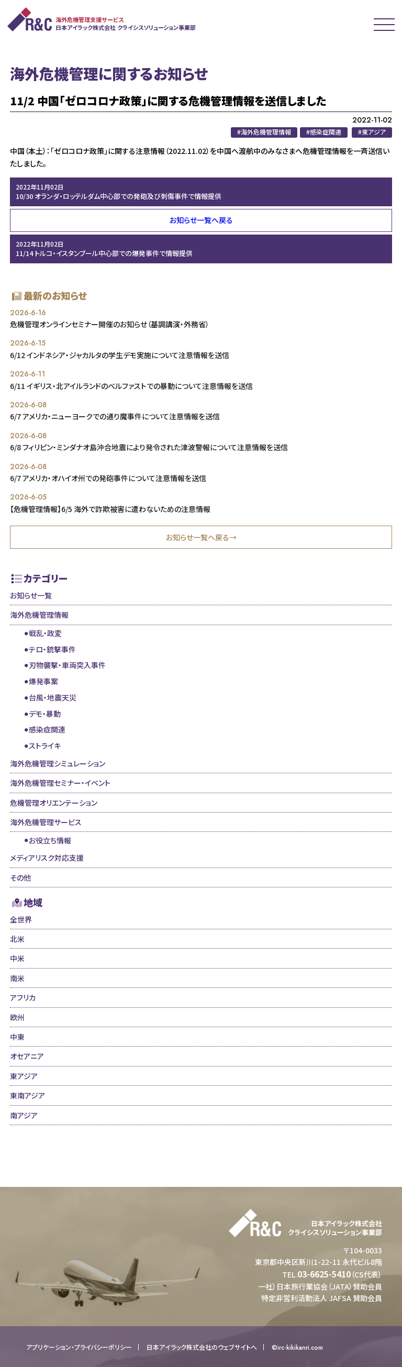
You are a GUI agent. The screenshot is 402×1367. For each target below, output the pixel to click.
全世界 (21, 919)
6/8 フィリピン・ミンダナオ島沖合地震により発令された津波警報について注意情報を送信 (149, 447)
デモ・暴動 (45, 713)
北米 (17, 938)
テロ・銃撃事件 (52, 649)
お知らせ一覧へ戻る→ (201, 537)
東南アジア (27, 1095)
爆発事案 (43, 681)
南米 (17, 978)
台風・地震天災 (52, 697)
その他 (20, 877)
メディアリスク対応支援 (47, 857)
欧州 (17, 1017)
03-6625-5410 (324, 1274)
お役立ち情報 (50, 840)
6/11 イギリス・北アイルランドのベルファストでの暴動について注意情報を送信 (131, 386)
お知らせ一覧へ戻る (201, 220)
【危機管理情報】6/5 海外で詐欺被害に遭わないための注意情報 (110, 509)
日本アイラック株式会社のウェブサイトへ (202, 1347)
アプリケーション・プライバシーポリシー (79, 1347)
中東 (17, 1036)
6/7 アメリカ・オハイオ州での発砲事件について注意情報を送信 (108, 478)
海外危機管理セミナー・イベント (60, 782)
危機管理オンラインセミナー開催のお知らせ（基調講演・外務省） (109, 324)
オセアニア (27, 1056)
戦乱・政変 (45, 633)
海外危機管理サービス (46, 822)
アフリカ (23, 997)
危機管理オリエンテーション (53, 802)
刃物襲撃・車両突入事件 (67, 665)
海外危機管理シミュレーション (57, 763)
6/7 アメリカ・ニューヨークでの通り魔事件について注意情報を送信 (115, 416)
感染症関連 (47, 729)
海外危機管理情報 (39, 614)
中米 (17, 958)
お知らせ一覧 (31, 595)
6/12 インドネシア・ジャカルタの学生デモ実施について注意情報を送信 (119, 355)
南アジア (24, 1115)
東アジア (24, 1076)
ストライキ (45, 745)
